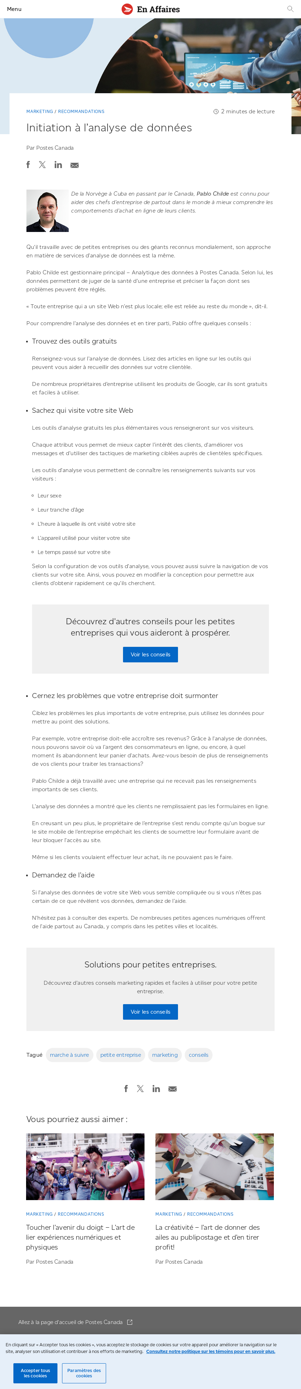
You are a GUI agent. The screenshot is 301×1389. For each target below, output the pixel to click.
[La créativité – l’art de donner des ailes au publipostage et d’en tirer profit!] (214, 1168)
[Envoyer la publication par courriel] (74, 163)
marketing (165, 1054)
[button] (28, 164)
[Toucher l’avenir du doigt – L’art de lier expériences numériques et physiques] (85, 1168)
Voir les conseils (150, 654)
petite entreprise (120, 1054)
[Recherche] (289, 9)
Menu (14, 9)
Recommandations (81, 111)
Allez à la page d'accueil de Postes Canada (71, 1322)
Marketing (39, 111)
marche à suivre (69, 1054)
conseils (199, 1054)
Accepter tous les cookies (35, 1373)
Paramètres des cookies (84, 1373)
